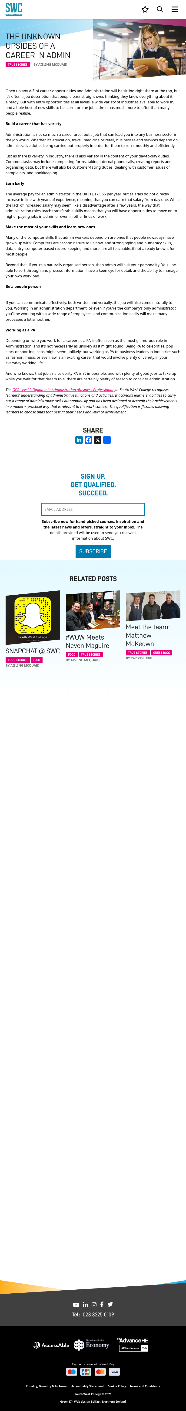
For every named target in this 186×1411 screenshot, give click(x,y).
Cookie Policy (117, 1386)
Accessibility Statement (87, 1386)
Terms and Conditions (145, 1386)
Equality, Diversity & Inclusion (46, 1386)
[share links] (107, 440)
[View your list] (145, 9)
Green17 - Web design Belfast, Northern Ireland (93, 1402)
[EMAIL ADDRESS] (93, 509)
